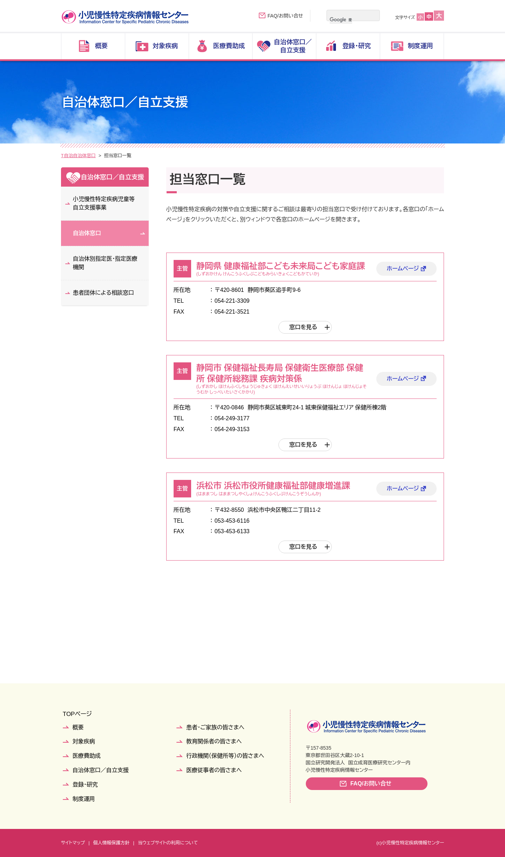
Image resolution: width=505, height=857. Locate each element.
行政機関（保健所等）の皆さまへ (225, 756)
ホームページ (403, 269)
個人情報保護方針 (111, 842)
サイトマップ (73, 842)
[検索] (341, 19)
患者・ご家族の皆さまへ (215, 727)
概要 (78, 727)
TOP (65, 155)
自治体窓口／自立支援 (101, 155)
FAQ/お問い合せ (285, 16)
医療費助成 (87, 756)
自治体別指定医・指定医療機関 (105, 263)
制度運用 (84, 799)
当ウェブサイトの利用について (168, 842)
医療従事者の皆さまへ (214, 770)
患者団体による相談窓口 (103, 293)
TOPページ (77, 714)
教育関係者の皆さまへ (214, 741)
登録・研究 (85, 785)
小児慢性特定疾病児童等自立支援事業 (104, 203)
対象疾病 (84, 741)
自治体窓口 (144, 155)
